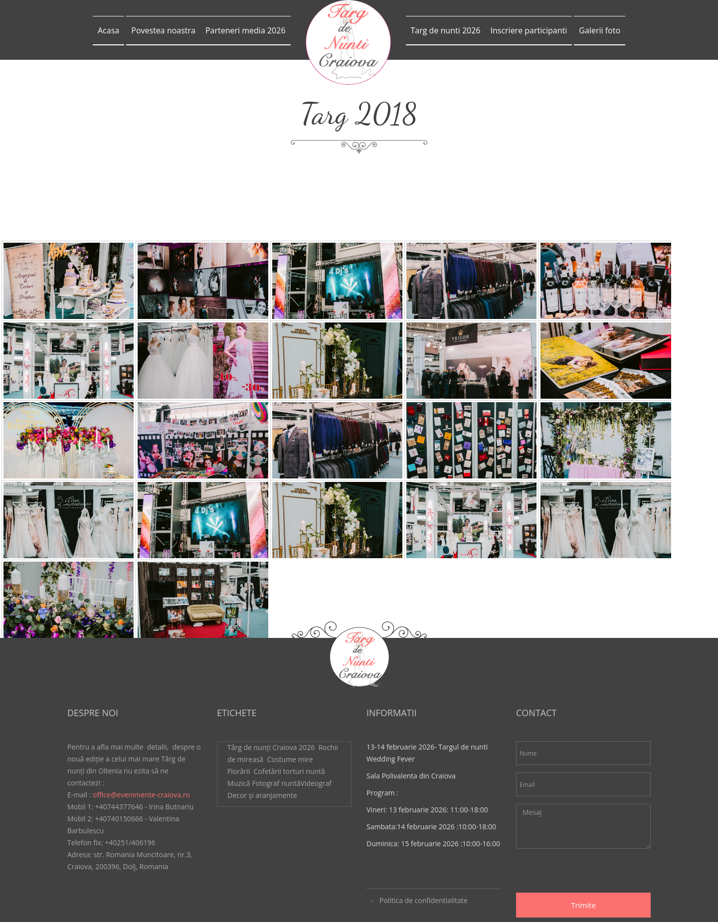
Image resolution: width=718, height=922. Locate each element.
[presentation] (592, 793)
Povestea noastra (163, 30)
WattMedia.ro (359, 903)
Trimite (583, 825)
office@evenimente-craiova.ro (141, 715)
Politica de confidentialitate (423, 820)
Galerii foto (599, 30)
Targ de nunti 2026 (446, 30)
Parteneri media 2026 (245, 30)
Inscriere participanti (528, 30)
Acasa (108, 30)
